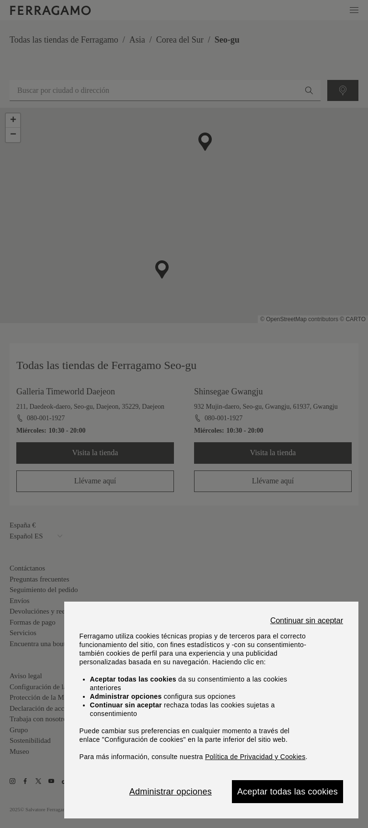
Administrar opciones (170, 791)
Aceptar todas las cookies (287, 791)
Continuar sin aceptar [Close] (306, 621)
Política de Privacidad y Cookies (255, 757)
